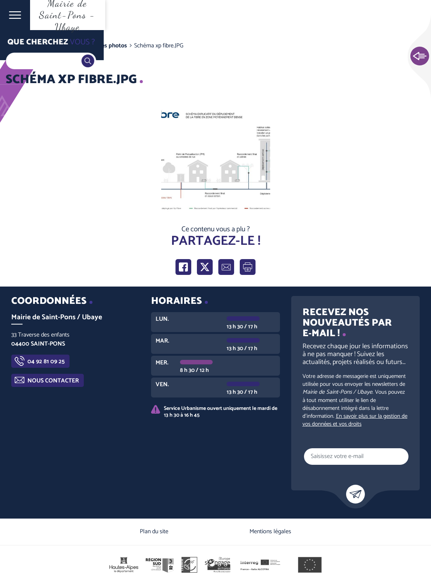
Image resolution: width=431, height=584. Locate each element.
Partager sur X (205, 267)
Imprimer (248, 267)
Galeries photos (106, 46)
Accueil (21, 46)
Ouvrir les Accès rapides (419, 56)
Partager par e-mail (226, 267)
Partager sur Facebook (183, 267)
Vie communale (58, 46)
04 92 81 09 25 (46, 361)
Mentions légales (270, 531)
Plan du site (154, 531)
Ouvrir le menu (15, 15)
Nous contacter (53, 381)
